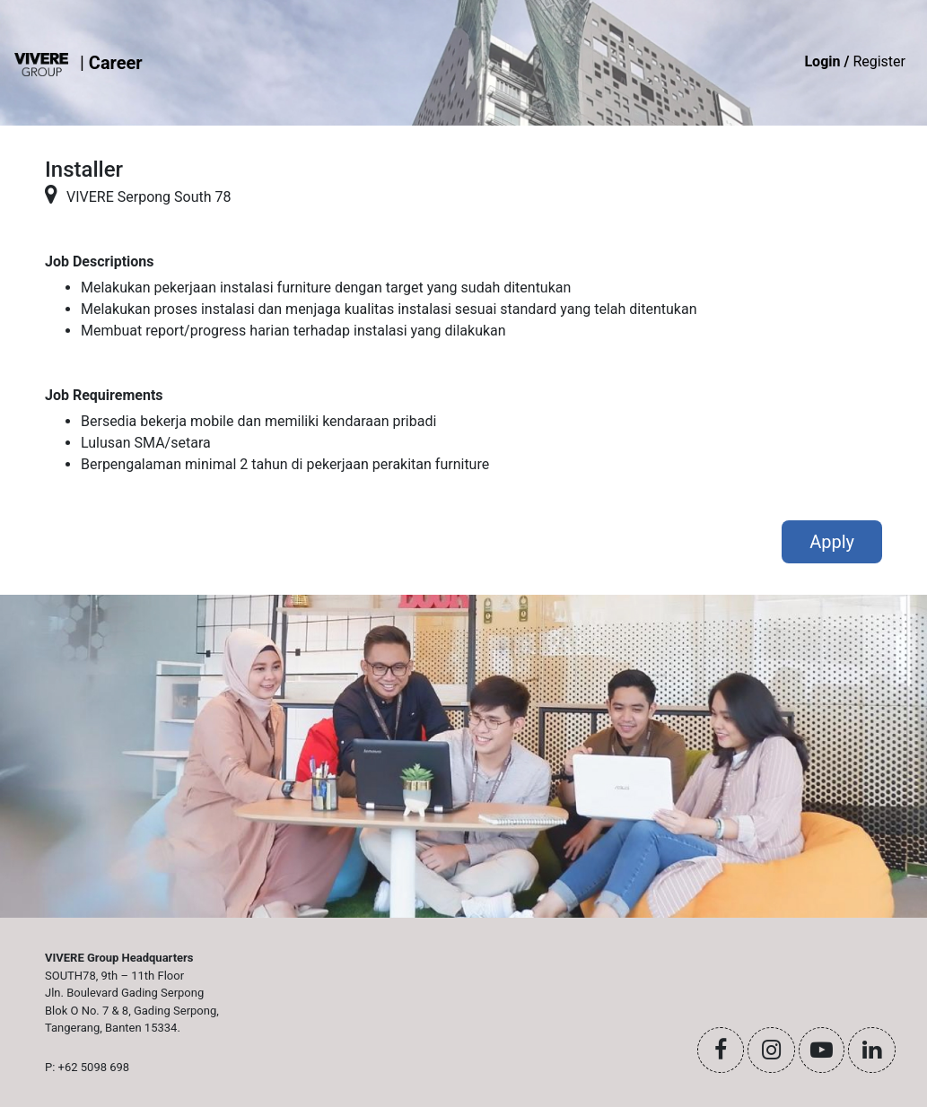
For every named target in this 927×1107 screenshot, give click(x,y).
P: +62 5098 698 (87, 1067)
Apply (831, 542)
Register (854, 61)
